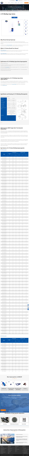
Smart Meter (9, 447)
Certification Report (17, 449)
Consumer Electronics (10, 448)
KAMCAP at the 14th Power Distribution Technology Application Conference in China (21, 442)
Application (9, 446)
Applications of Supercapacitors (19, 434)
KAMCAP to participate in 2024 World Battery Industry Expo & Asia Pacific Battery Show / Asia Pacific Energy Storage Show (21, 440)
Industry (9, 452)
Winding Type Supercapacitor (3, 448)
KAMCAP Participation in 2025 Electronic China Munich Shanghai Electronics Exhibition (21, 437)
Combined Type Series (3, 450)
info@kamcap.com (20, 0)
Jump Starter (2, 453)
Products (2, 446)
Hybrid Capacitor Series (3, 452)
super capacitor (7, 67)
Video (15, 448)
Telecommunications (10, 450)
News (15, 450)
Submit (3, 410)
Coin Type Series (2, 447)
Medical (8, 453)
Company (16, 447)
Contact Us (24, 446)
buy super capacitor (14, 84)
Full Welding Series (2, 449)
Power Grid (9, 449)
